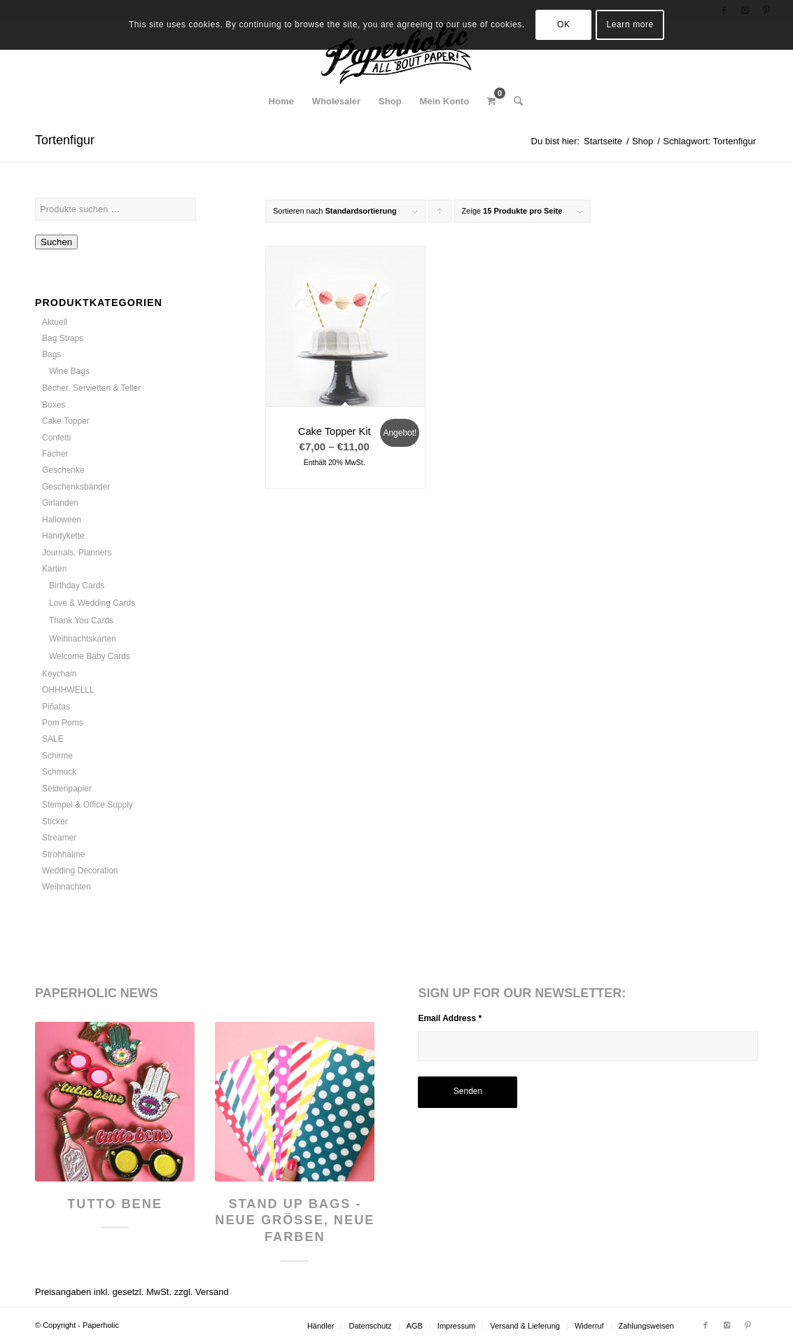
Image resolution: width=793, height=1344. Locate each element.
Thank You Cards (81, 620)
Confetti (56, 438)
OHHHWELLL (68, 690)
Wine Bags (69, 371)
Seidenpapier (67, 789)
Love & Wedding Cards (92, 603)
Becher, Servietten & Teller (91, 388)
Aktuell (54, 322)
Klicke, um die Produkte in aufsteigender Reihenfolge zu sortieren (440, 215)
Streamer (59, 838)
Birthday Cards (76, 585)
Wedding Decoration (80, 870)
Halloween (61, 520)
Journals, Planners (76, 552)
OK (563, 24)
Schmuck (59, 772)
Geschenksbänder (76, 487)
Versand (212, 1292)
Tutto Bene (114, 1204)
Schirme (57, 756)
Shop (642, 141)
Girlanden (60, 503)
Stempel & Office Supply (87, 805)
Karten (54, 569)
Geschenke (63, 470)
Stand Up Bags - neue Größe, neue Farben (294, 1220)
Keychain (59, 674)
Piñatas (56, 707)
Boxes (53, 405)
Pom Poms (62, 723)
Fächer (55, 454)
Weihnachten (66, 887)
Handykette (63, 536)
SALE (53, 739)
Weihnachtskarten (82, 639)
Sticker (55, 821)
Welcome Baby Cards (89, 656)
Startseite (603, 141)
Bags (51, 354)
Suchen (56, 242)
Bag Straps (62, 338)
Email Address (450, 1018)
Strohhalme (63, 854)
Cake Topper (66, 421)
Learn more (630, 24)
